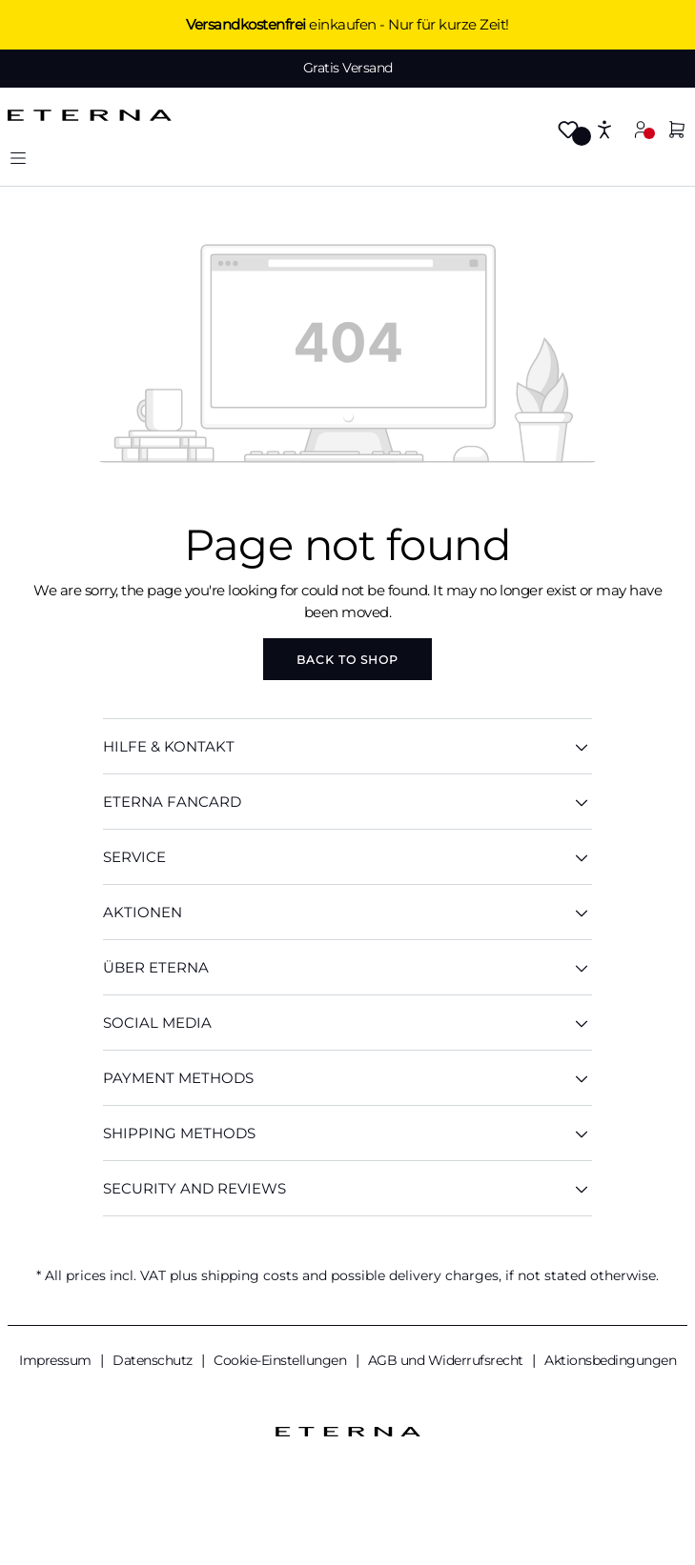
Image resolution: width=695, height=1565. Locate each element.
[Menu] (18, 157)
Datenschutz (153, 1360)
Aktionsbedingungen (610, 1360)
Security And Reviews (347, 1188)
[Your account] (640, 129)
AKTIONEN (347, 912)
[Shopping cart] (676, 131)
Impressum (56, 1360)
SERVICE (347, 857)
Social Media (347, 1022)
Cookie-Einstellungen (282, 1360)
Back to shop (347, 659)
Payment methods (347, 1078)
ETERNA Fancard (347, 801)
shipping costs (249, 1275)
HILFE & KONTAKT (347, 746)
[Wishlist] (568, 131)
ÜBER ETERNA (347, 967)
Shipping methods (347, 1133)
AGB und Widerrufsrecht (447, 1360)
